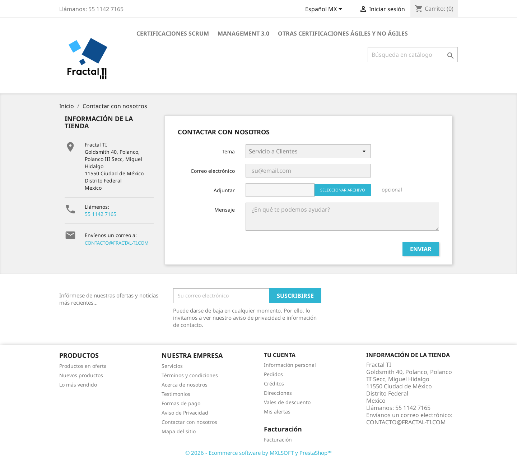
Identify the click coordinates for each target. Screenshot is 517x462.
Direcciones (278, 392)
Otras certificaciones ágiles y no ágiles (343, 33)
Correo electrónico (213, 170)
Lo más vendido (78, 384)
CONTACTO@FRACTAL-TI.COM (117, 243)
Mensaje (224, 209)
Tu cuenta (279, 355)
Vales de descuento (287, 402)
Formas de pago (181, 403)
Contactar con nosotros (189, 422)
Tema (228, 151)
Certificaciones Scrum (172, 33)
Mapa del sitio (179, 431)
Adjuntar (224, 190)
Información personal (290, 364)
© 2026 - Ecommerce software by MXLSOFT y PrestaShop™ (258, 452)
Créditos (274, 383)
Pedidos (273, 374)
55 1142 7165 (100, 214)
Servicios (172, 365)
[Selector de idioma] (325, 9)
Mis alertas (277, 411)
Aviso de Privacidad (185, 412)
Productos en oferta (83, 365)
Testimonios (176, 394)
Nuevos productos (81, 375)
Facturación (278, 439)
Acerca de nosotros (185, 384)
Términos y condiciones (190, 375)
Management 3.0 (243, 33)
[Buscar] (413, 54)
